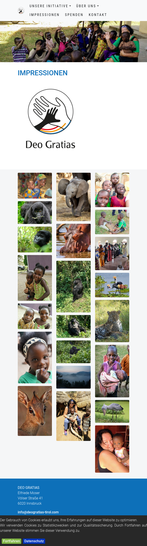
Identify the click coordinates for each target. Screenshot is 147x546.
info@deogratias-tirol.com (38, 512)
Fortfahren (11, 541)
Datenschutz (34, 541)
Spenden (74, 15)
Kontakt (98, 15)
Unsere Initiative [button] (50, 6)
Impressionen (45, 15)
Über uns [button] (87, 6)
